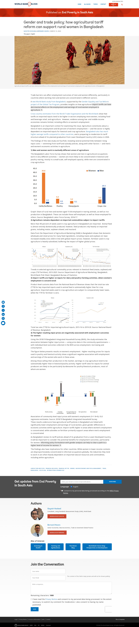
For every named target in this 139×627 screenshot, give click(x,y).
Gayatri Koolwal (30, 31)
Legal (15, 619)
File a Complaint (120, 619)
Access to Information (34, 619)
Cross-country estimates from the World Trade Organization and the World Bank (64, 114)
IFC (39, 625)
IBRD (31, 625)
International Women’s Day (55, 470)
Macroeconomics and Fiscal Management (88, 468)
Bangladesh (34, 470)
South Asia (42, 470)
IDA (35, 625)
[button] (122, 4)
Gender (72, 468)
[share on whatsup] (3, 318)
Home (79, 4)
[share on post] (3, 310)
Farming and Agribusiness (55, 547)
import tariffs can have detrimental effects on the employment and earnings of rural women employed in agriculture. (71, 107)
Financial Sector (64, 468)
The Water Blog (73, 547)
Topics (95, 4)
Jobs (43, 619)
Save (34, 609)
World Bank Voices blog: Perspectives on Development (97, 547)
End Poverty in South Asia (77, 12)
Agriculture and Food (38, 468)
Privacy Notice (51, 599)
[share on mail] (3, 302)
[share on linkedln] (3, 314)
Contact (103, 4)
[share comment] (3, 323)
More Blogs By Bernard (57, 532)
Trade (104, 468)
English (33, 34)
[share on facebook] (3, 306)
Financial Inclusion (52, 468)
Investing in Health (38, 547)
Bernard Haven (43, 31)
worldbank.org (117, 1)
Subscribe (112, 481)
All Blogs (87, 4)
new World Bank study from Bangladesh (49, 101)
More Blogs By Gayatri (57, 516)
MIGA (42, 625)
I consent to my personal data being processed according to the (91, 492)
